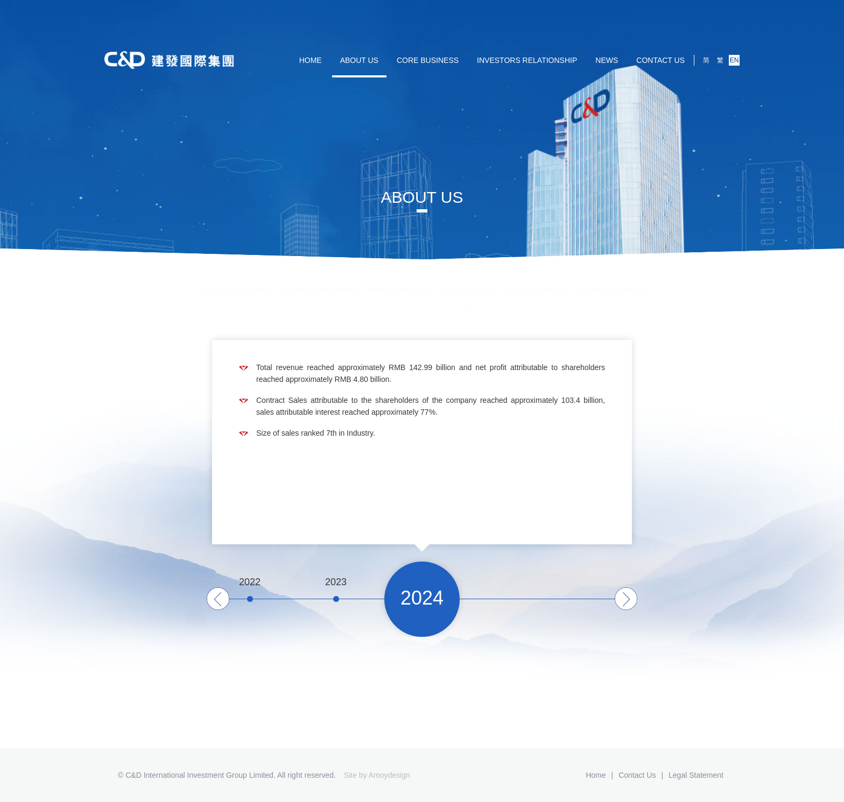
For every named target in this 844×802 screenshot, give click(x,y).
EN (734, 60)
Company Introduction (234, 281)
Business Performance (609, 281)
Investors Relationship (527, 60)
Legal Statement (696, 775)
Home (596, 775)
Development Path (468, 281)
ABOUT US (359, 60)
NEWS (606, 60)
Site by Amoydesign (377, 775)
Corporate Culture (535, 281)
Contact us (660, 60)
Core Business (428, 60)
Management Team (398, 281)
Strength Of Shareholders (318, 281)
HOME (310, 60)
